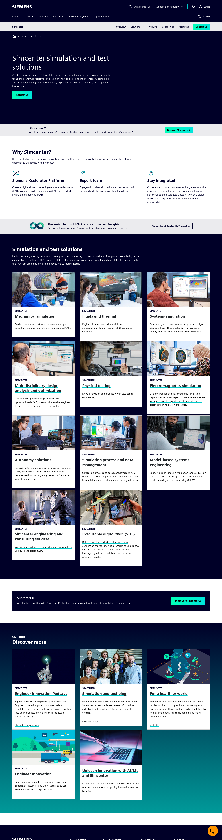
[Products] (25, 36)
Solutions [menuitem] (43, 16)
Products (152, 27)
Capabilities (168, 27)
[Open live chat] (212, 830)
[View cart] (193, 7)
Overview (121, 27)
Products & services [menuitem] (22, 16)
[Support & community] (169, 7)
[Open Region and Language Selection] (139, 7)
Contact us (201, 27)
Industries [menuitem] (58, 16)
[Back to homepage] (14, 36)
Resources (184, 27)
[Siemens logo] (22, 6)
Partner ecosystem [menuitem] (79, 16)
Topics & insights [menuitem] (103, 16)
